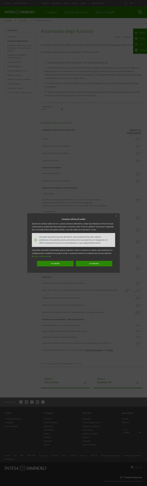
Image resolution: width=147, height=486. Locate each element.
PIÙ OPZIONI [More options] (59, 263)
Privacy (35, 256)
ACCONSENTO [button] (90, 263)
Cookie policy (45, 256)
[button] (116, 216)
